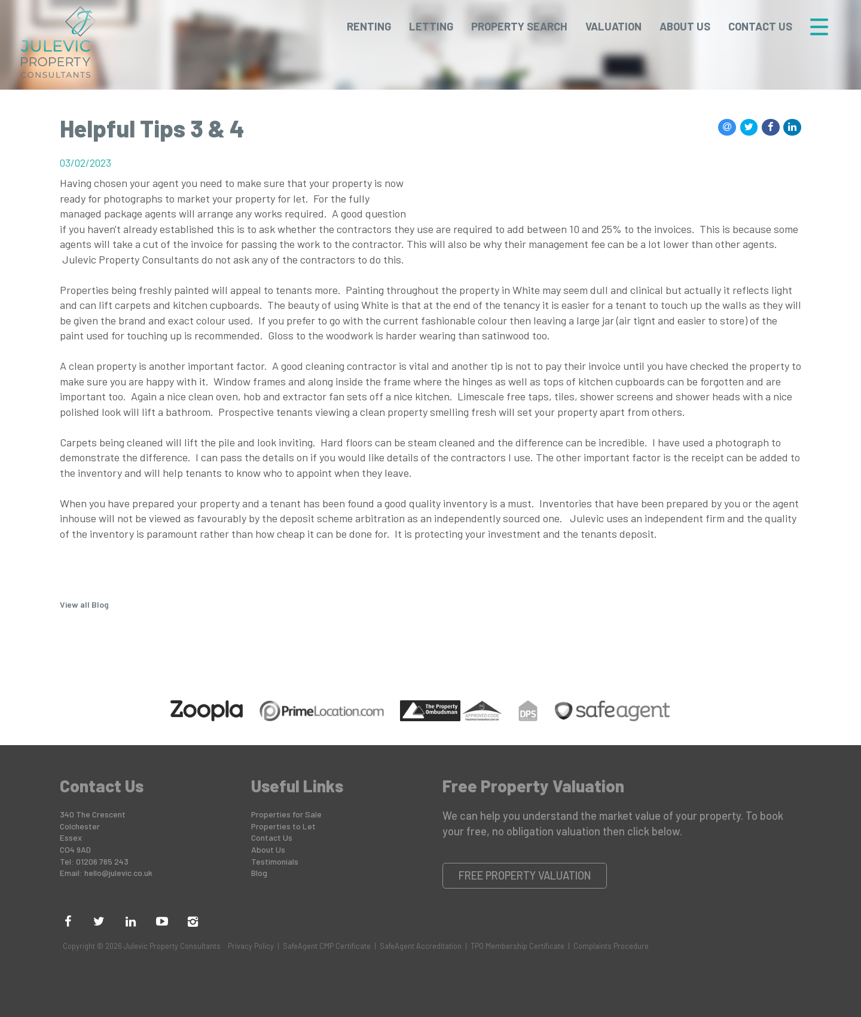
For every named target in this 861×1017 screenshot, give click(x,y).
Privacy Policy (251, 946)
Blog (259, 873)
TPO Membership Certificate (517, 946)
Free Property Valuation (525, 875)
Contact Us (760, 26)
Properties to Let (283, 826)
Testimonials (274, 861)
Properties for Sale (286, 814)
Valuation (613, 26)
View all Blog (84, 604)
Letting (431, 26)
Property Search (519, 26)
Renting (369, 26)
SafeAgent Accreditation (421, 946)
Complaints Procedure (611, 946)
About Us (685, 26)
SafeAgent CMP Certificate (327, 946)
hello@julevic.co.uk (118, 873)
